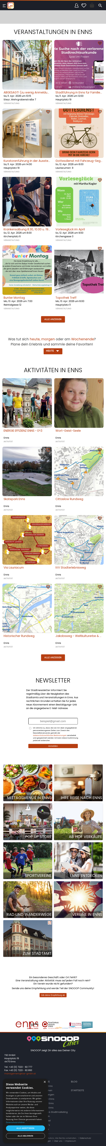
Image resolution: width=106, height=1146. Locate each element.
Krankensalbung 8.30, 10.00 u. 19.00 (28, 229)
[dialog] (25, 1111)
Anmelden (53, 746)
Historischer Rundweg (19, 636)
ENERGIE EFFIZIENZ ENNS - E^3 (23, 431)
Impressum (70, 1141)
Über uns (58, 1141)
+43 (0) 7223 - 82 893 (20, 1070)
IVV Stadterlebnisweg (70, 568)
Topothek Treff (65, 298)
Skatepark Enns (14, 499)
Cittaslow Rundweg (69, 499)
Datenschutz (85, 1138)
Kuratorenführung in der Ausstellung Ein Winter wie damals (45, 161)
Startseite (77, 1090)
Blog (74, 1081)
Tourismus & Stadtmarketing (52, 1112)
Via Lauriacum (14, 568)
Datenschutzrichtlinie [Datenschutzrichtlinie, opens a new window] (15, 1122)
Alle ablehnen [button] (25, 1136)
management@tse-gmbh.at (20, 1073)
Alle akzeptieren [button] (25, 1128)
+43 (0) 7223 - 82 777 (20, 1066)
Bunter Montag (14, 298)
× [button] (44, 1082)
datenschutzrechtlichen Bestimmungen (49, 735)
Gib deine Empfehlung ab (53, 995)
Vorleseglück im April (70, 229)
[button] (53, 319)
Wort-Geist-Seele (68, 431)
